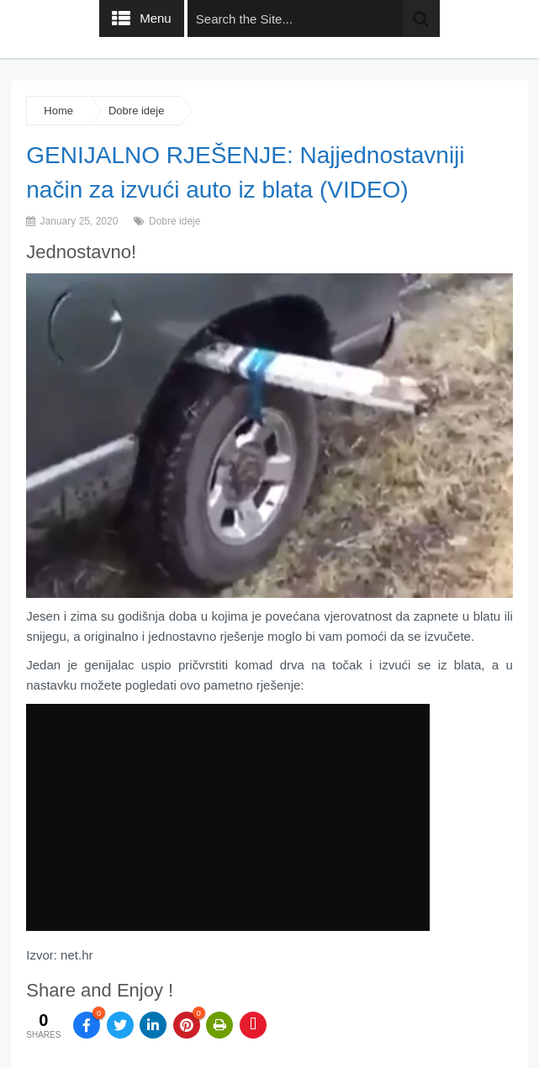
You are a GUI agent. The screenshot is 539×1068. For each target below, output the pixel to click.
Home (58, 110)
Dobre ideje (136, 110)
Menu (156, 18)
